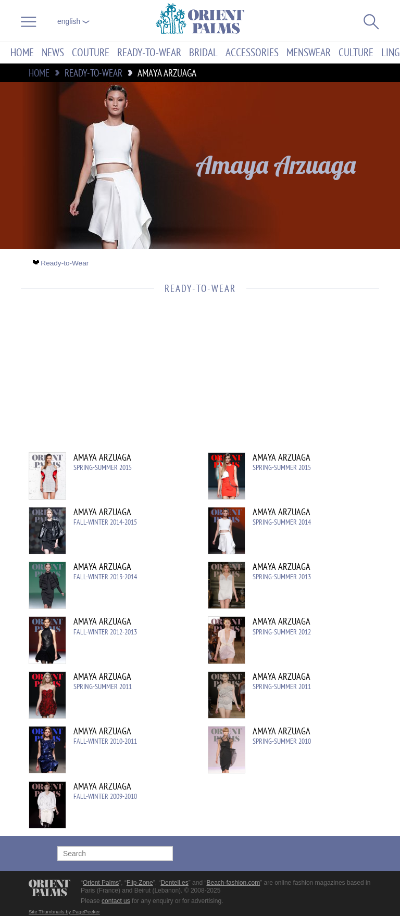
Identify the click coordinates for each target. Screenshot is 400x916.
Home (22, 52)
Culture (356, 52)
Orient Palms (101, 882)
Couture (90, 52)
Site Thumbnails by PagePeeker (64, 911)
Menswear (308, 52)
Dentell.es (174, 882)
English (73, 21)
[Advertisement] (195, 379)
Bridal (203, 52)
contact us (116, 901)
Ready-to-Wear (149, 52)
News (53, 52)
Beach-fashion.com (233, 882)
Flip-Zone (140, 882)
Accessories (252, 52)
